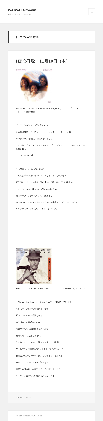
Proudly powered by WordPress (29, 416)
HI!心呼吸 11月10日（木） (43, 61)
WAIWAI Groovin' (22, 10)
